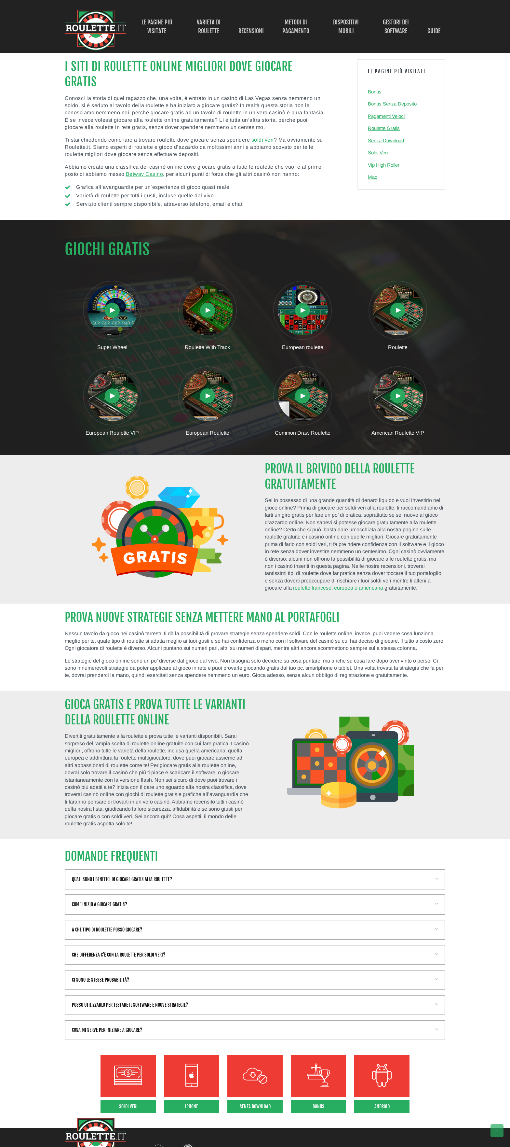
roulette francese (312, 588)
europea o (346, 588)
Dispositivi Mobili (346, 27)
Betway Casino (144, 174)
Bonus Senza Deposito (392, 103)
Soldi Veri (378, 152)
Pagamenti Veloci (386, 116)
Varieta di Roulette (209, 27)
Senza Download (386, 140)
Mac (372, 177)
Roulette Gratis (384, 128)
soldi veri (262, 140)
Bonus (375, 91)
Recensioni (251, 31)
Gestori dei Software (396, 27)
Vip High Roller (383, 165)
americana (371, 588)
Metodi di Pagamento (295, 27)
